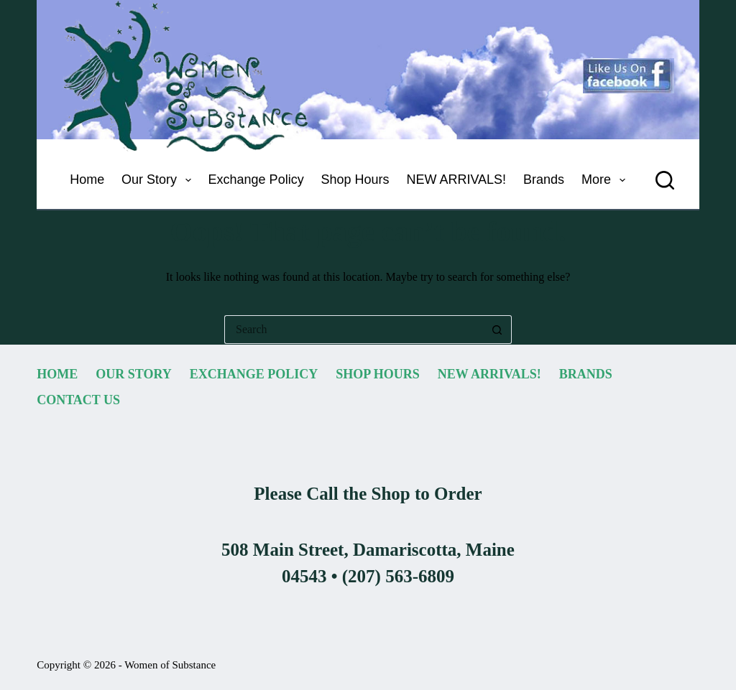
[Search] (665, 180)
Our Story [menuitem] (159, 180)
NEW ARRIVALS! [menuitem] (456, 179)
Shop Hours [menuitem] (355, 179)
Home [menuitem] (87, 179)
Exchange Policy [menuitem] (256, 179)
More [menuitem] (606, 180)
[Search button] (497, 329)
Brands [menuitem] (543, 179)
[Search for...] (353, 329)
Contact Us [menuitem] (78, 400)
